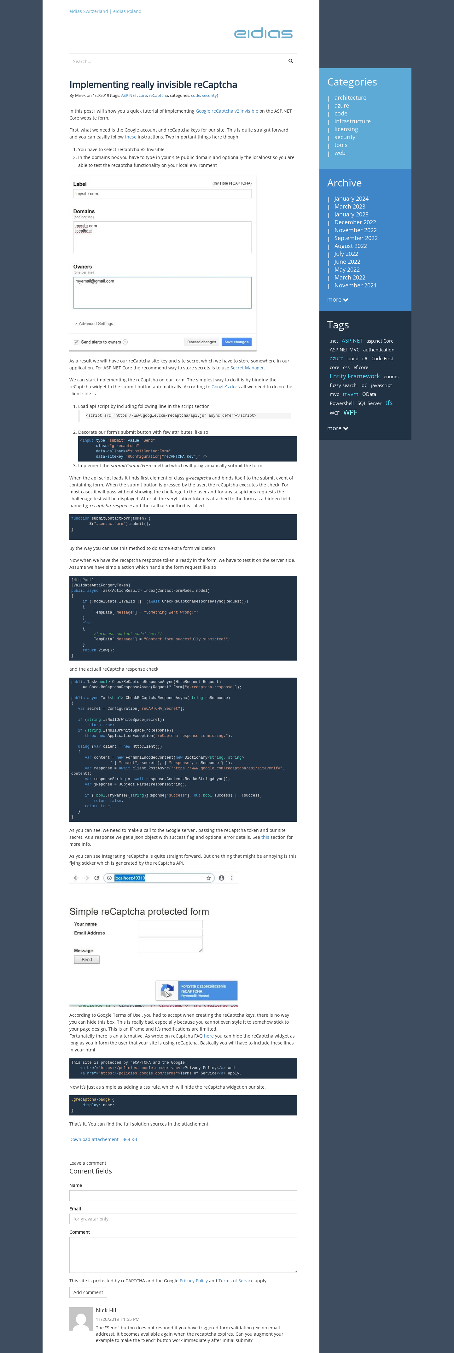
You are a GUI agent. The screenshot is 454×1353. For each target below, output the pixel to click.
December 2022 (355, 222)
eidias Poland (127, 11)
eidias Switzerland (88, 11)
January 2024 (352, 198)
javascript (381, 385)
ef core (360, 367)
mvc (334, 394)
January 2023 (352, 214)
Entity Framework (355, 376)
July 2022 (346, 253)
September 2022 (356, 238)
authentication (378, 349)
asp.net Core (379, 341)
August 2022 (351, 246)
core (143, 95)
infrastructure (353, 121)
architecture (350, 97)
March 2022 (350, 277)
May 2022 (347, 269)
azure (342, 105)
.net (334, 341)
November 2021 (356, 285)
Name (75, 1185)
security (209, 95)
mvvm (350, 393)
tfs (389, 402)
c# (365, 358)
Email (75, 1209)
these (131, 137)
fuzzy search (343, 385)
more (334, 299)
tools (341, 145)
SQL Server (369, 403)
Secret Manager (247, 368)
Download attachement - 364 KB (103, 1139)
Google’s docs (226, 387)
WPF (350, 412)
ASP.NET (129, 95)
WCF (335, 413)
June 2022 (347, 261)
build (352, 358)
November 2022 (356, 230)
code (195, 95)
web (340, 152)
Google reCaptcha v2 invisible (227, 111)
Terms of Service (235, 1281)
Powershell (342, 403)
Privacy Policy (194, 1281)
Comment (79, 1232)
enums (391, 376)
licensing (346, 129)
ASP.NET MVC (344, 349)
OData (369, 394)
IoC (363, 385)
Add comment (88, 1292)
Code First (382, 358)
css (346, 367)
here (209, 1036)
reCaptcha (158, 95)
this (265, 837)
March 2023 (350, 206)
